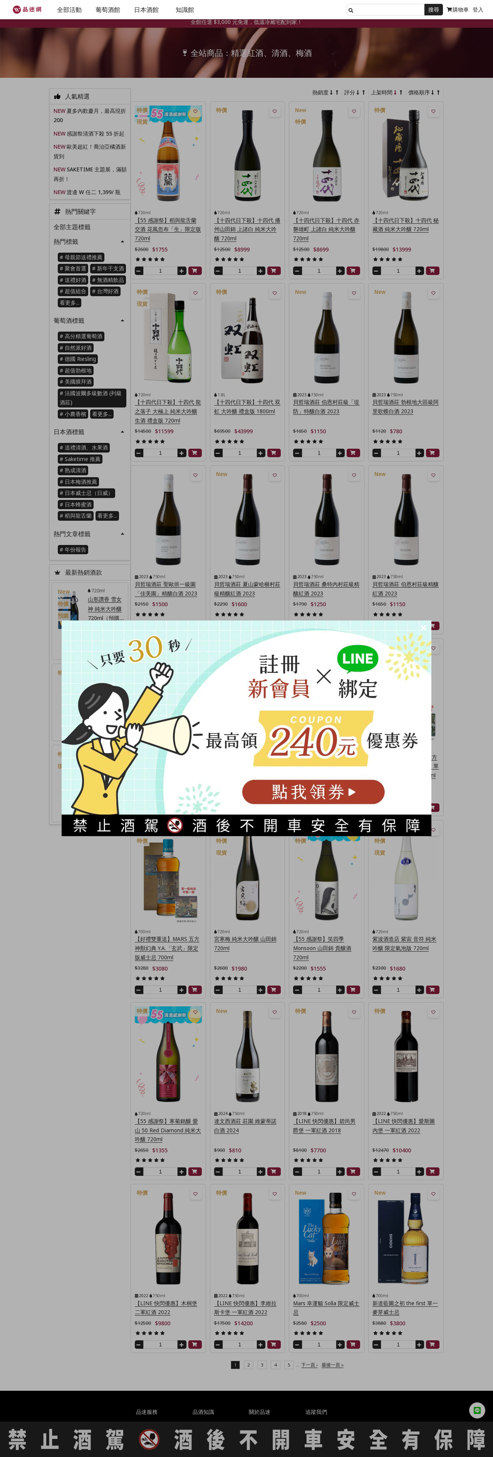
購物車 (458, 9)
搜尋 (433, 9)
